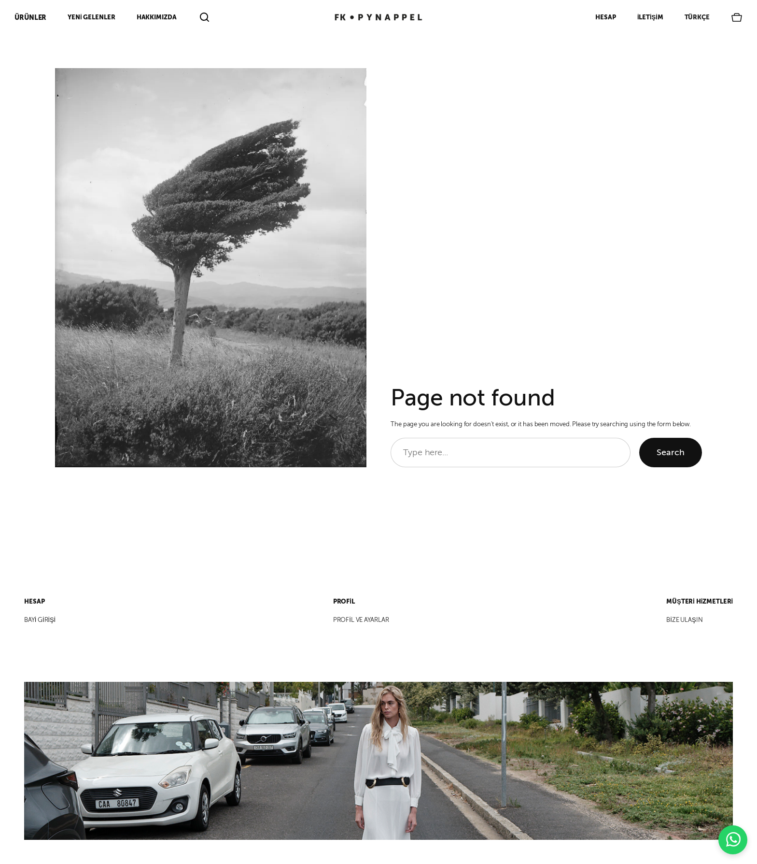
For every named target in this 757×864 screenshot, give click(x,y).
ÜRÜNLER (30, 17)
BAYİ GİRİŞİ (40, 620)
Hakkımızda (157, 17)
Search (671, 452)
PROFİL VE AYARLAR (361, 620)
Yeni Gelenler (91, 17)
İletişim (650, 17)
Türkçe (697, 17)
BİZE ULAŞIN (684, 620)
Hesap (605, 17)
